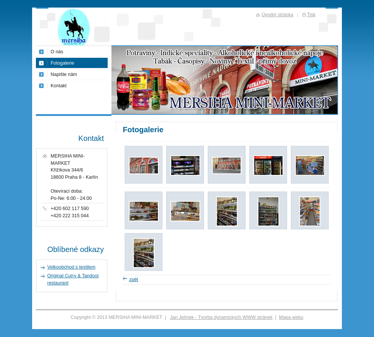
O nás (57, 51)
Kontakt (58, 85)
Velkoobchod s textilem (71, 267)
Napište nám (64, 74)
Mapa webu (291, 317)
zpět (133, 279)
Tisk (311, 14)
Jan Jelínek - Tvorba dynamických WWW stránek (221, 317)
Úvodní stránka (277, 14)
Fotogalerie (62, 63)
